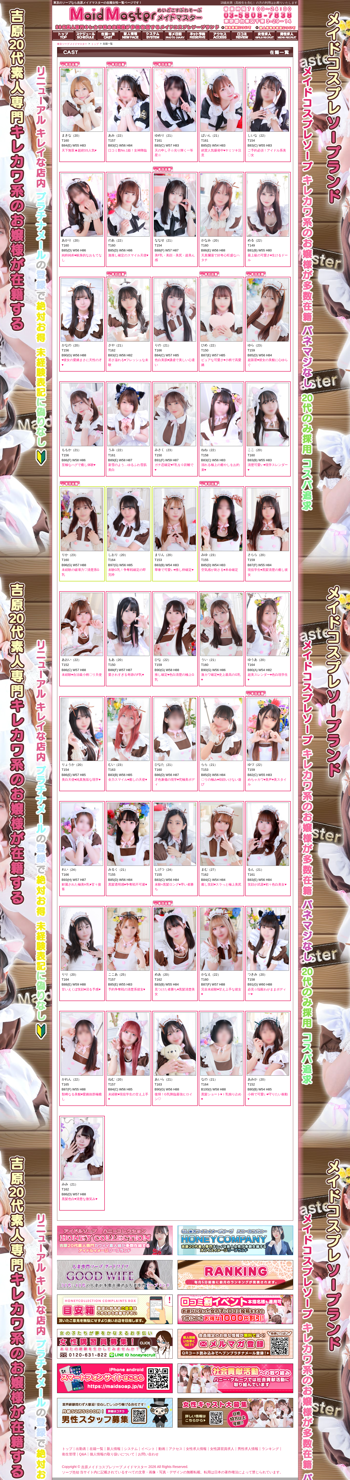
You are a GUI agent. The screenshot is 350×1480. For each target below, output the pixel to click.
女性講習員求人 (222, 1449)
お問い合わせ (148, 1454)
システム (131, 1449)
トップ (67, 1449)
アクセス (176, 1449)
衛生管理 (69, 1454)
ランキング (270, 1449)
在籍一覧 (96, 1449)
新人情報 (114, 1449)
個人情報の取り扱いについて (112, 1454)
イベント (148, 1449)
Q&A (83, 1454)
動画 (161, 1449)
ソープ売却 (70, 1472)
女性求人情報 (196, 1449)
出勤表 (81, 1449)
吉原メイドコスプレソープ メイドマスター (114, 1467)
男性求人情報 (248, 1449)
